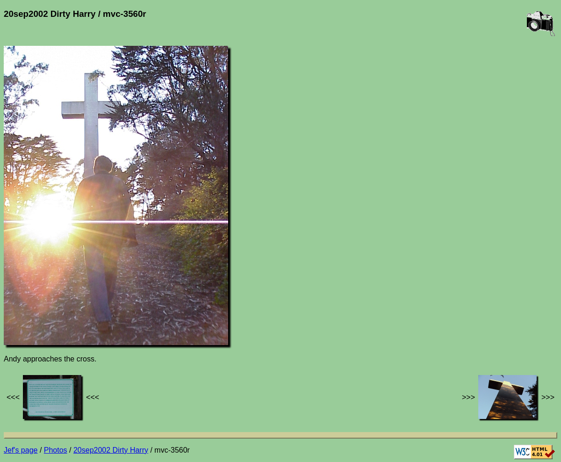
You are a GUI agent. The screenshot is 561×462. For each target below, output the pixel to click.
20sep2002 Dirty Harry (110, 450)
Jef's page (20, 450)
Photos (55, 450)
